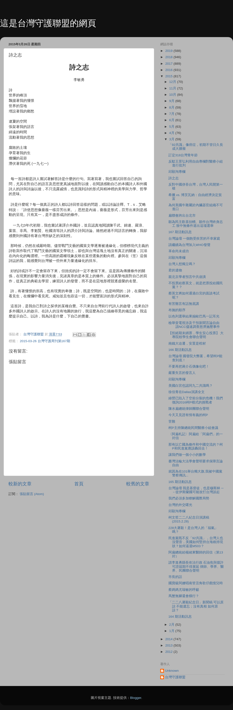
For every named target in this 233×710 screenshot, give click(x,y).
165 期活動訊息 (180, 482)
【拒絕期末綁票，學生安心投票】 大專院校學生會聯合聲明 (196, 335)
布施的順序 (176, 310)
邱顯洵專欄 (176, 172)
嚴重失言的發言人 (182, 373)
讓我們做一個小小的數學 (187, 455)
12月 (173, 82)
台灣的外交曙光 (180, 505)
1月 (172, 631)
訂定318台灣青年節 (183, 155)
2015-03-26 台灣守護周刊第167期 (45, 341)
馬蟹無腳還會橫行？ (183, 596)
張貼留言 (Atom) (32, 494)
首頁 (78, 483)
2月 (172, 624)
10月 (173, 94)
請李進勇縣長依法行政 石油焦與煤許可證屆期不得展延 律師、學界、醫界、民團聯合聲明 (196, 566)
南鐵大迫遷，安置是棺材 (187, 343)
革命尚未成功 (178, 251)
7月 (172, 114)
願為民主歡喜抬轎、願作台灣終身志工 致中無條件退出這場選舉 (195, 224)
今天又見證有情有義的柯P (188, 415)
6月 (172, 120)
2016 (169, 70)
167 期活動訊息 (180, 232)
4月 (172, 133)
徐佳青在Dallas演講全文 (186, 392)
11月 (173, 88)
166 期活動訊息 (180, 350)
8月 (172, 107)
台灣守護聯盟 (175, 677)
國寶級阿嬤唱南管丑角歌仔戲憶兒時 (195, 583)
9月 (172, 101)
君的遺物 (175, 270)
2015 (169, 76)
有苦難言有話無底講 (183, 304)
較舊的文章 (137, 483)
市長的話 (175, 577)
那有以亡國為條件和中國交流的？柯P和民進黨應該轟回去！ (195, 446)
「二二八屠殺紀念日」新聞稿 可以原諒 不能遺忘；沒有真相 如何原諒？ (196, 606)
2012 (169, 652)
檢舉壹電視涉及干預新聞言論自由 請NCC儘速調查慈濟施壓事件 (194, 325)
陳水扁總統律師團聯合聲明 (188, 408)
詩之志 (173, 178)
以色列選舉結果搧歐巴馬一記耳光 (193, 316)
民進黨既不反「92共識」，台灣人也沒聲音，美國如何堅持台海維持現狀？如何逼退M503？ (195, 542)
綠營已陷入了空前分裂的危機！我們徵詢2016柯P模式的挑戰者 (195, 400)
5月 (172, 126)
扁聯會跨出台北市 (182, 215)
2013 (169, 645)
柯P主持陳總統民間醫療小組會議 (193, 428)
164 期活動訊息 (180, 616)
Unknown (172, 670)
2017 (169, 63)
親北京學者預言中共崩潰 (187, 277)
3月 (172, 139)
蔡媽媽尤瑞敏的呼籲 (183, 590)
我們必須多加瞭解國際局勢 (188, 498)
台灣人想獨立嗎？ (182, 264)
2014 (169, 639)
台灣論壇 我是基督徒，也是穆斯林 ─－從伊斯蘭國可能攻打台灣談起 (196, 490)
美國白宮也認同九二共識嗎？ (190, 385)
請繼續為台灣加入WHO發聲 (189, 245)
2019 (169, 51)
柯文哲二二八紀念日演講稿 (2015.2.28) (188, 519)
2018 (169, 57)
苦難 (171, 421)
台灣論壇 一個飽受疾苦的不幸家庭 (194, 238)
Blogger (135, 698)
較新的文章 (20, 483)
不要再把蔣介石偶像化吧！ (188, 366)
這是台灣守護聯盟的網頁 (48, 23)
